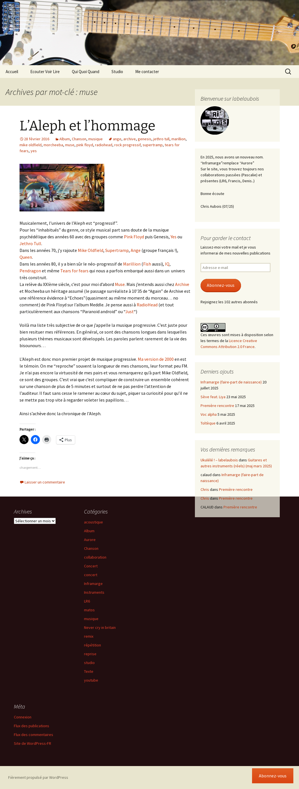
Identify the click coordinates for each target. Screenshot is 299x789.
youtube (91, 680)
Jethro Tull (30, 243)
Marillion (132, 264)
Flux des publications (31, 725)
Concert (91, 566)
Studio (117, 71)
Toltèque (208, 423)
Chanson (79, 138)
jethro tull (161, 138)
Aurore (90, 539)
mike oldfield (31, 144)
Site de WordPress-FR (32, 743)
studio (89, 662)
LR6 (87, 601)
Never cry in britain (100, 627)
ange (117, 138)
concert (90, 574)
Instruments (94, 592)
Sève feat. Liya (213, 396)
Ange (136, 250)
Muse (120, 284)
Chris (205, 489)
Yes (174, 236)
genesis (144, 138)
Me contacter (147, 71)
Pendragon (31, 270)
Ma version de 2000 (156, 359)
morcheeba (53, 144)
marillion (178, 138)
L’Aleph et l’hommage (87, 126)
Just (129, 311)
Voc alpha (209, 414)
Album (64, 138)
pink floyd (84, 144)
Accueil (12, 71)
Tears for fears (74, 270)
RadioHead (147, 304)
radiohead (103, 144)
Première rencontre (217, 405)
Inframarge (93, 583)
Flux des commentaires (33, 734)
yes (34, 150)
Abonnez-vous (221, 285)
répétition (92, 645)
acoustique (93, 522)
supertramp (153, 144)
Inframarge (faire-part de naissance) (231, 382)
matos (89, 609)
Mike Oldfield (90, 250)
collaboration (95, 557)
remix (88, 636)
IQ (167, 264)
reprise (90, 653)
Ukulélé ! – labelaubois (219, 460)
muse (69, 144)
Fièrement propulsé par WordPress (38, 777)
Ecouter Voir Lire (45, 71)
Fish (147, 264)
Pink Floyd (134, 236)
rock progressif (127, 144)
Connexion (22, 717)
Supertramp (117, 250)
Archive (182, 284)
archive (129, 138)
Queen (26, 257)
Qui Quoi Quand (85, 71)
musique (95, 138)
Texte (88, 671)
